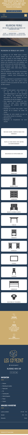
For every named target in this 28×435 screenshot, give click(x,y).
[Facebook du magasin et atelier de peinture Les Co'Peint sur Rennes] (11, 372)
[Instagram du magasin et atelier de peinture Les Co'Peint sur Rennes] (14, 372)
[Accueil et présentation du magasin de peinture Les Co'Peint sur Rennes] (4, 15)
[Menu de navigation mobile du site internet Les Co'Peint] (25, 15)
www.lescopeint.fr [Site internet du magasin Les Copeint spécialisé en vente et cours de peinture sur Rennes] (14, 365)
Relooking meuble (12, 33)
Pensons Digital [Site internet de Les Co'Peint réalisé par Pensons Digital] (10, 432)
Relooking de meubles (7, 386)
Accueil (4, 33)
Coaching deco (5, 393)
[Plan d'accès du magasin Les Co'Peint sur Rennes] (14, 330)
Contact (4, 401)
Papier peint (4, 388)
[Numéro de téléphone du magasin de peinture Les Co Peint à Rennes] (14, 318)
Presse (3, 398)
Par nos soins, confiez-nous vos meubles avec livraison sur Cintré (14, 34)
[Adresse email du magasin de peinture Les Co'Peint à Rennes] (14, 338)
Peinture (4, 383)
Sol (3, 391)
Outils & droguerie (6, 396)
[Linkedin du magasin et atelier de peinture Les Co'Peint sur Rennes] (17, 372)
